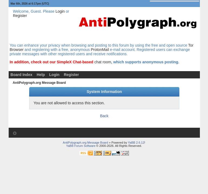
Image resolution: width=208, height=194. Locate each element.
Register (20, 15)
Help (41, 74)
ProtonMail (100, 49)
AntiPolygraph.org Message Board (39, 83)
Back (104, 116)
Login (60, 11)
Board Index (21, 74)
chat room (102, 62)
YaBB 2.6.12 (136, 142)
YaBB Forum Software (81, 145)
